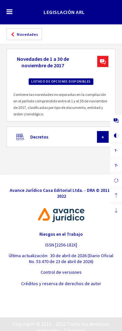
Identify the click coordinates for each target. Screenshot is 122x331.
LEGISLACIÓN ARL (64, 12)
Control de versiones (61, 272)
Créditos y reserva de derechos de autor (61, 283)
